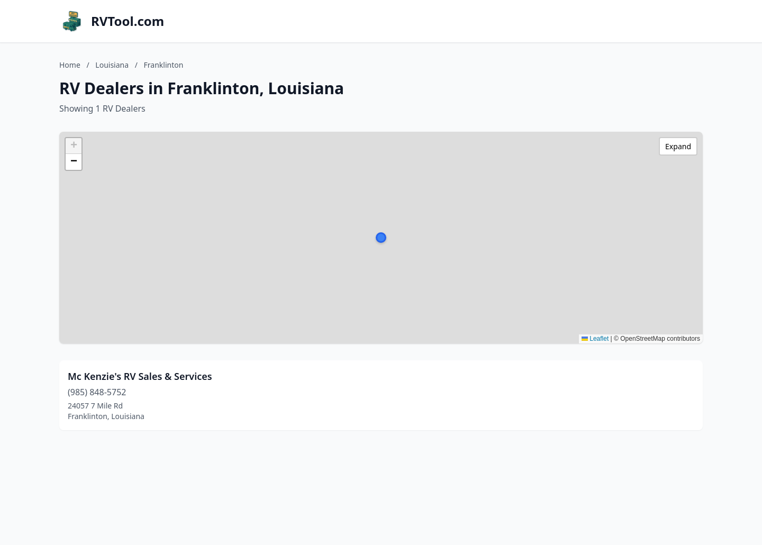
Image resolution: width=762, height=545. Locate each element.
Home (69, 65)
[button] (381, 237)
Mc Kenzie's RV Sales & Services (140, 376)
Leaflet (595, 338)
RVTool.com (127, 21)
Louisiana (112, 65)
